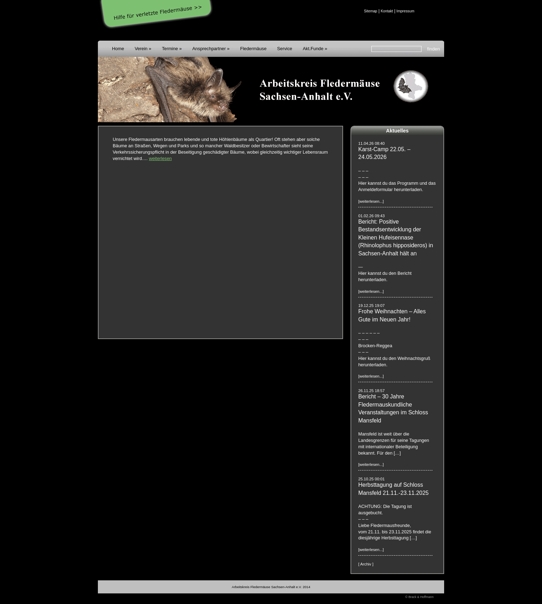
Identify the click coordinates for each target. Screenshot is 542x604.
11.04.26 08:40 (371, 143)
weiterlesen (160, 158)
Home (118, 48)
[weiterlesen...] (371, 201)
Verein (141, 48)
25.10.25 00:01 (371, 479)
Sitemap (370, 11)
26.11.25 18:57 (371, 391)
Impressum (405, 11)
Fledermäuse (253, 48)
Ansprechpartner (209, 48)
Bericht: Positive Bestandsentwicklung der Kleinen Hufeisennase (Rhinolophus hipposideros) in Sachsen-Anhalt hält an (395, 237)
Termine (170, 48)
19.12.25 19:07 (371, 305)
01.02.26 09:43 (371, 216)
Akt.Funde (313, 48)
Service (284, 48)
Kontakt (387, 11)
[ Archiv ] (365, 564)
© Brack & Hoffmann (419, 597)
